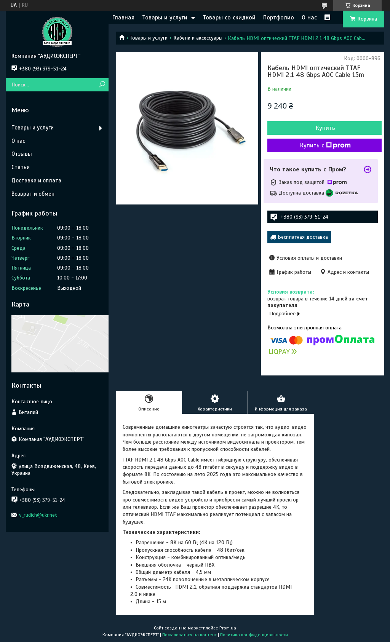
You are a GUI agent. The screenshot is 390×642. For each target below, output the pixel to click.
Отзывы (21, 153)
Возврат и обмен (32, 193)
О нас (309, 17)
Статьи (20, 167)
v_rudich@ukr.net (38, 515)
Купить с (325, 145)
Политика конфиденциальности (254, 634)
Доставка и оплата (36, 180)
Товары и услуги (164, 17)
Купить (325, 128)
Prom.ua (227, 628)
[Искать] (102, 84)
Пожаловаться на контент (189, 634)
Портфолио (278, 17)
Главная (123, 17)
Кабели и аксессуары (197, 38)
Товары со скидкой (229, 17)
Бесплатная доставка (303, 237)
